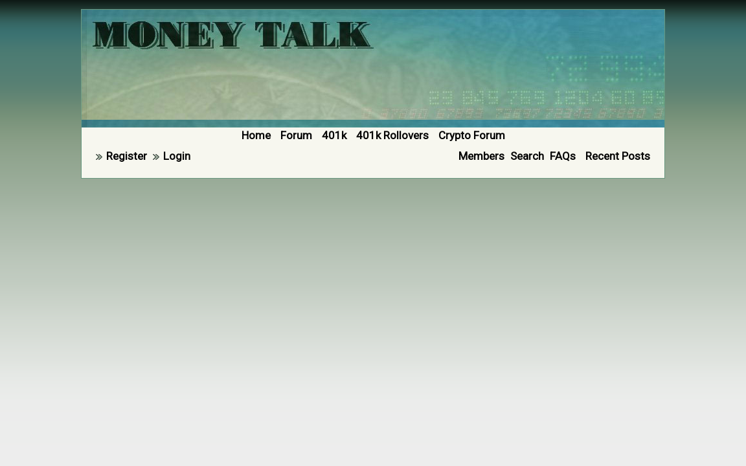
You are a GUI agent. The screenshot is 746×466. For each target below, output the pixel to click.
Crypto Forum (471, 135)
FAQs (563, 156)
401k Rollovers (392, 135)
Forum (296, 135)
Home (256, 135)
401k (334, 135)
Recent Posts (617, 156)
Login (176, 156)
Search (527, 156)
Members (481, 156)
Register (126, 156)
